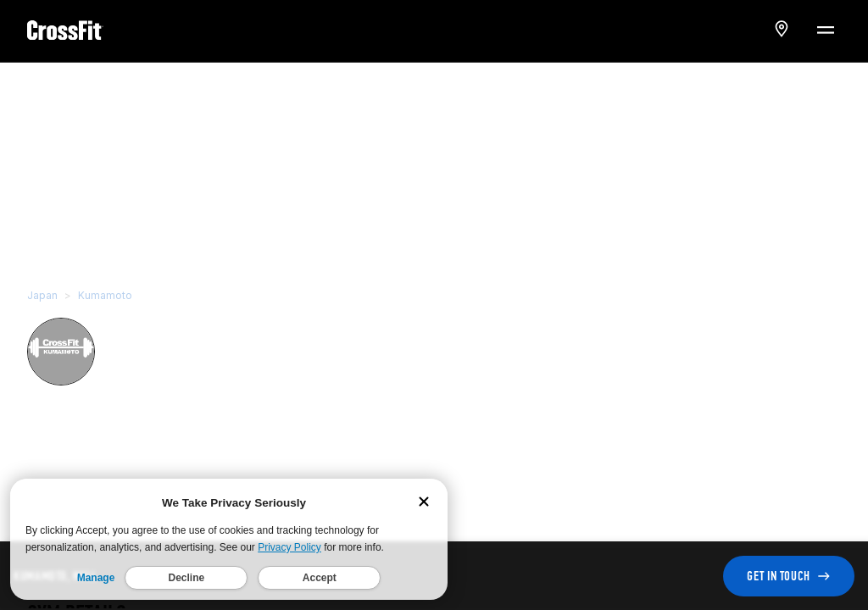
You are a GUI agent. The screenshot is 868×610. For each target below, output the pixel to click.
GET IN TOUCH (789, 576)
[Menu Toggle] (825, 29)
